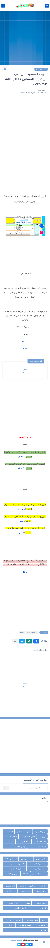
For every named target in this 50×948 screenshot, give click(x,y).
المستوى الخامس (17, 864)
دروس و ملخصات (11, 874)
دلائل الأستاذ (41, 841)
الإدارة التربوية (40, 831)
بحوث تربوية (41, 903)
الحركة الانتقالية (26, 925)
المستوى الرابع (40, 869)
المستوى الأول (26, 859)
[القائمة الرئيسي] (47, 6)
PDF (25, 349)
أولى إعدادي (41, 891)
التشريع (8, 920)
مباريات (10, 925)
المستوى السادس (18, 869)
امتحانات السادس (39, 874)
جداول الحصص (29, 836)
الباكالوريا (32, 886)
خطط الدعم (12, 836)
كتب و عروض (13, 903)
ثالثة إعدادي (10, 886)
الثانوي (43, 886)
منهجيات (42, 846)
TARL (21, 886)
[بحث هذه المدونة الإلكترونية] (29, 788)
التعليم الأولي (41, 859)
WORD (25, 342)
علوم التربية (25, 841)
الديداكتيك (9, 831)
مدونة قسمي (16, 940)
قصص (27, 903)
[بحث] (3, 6)
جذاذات (25, 874)
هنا (25, 572)
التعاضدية (42, 925)
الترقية (18, 920)
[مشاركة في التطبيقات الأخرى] (15, 641)
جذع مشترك (11, 891)
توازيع (22, 632)
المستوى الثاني (41, 69)
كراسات (43, 908)
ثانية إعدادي (26, 891)
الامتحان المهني (32, 920)
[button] (36, 641)
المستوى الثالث (11, 859)
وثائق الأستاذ (20, 846)
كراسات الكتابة (20, 908)
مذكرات (11, 841)
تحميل (21, 457)
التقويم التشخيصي (24, 831)
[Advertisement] (25, 38)
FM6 (44, 920)
